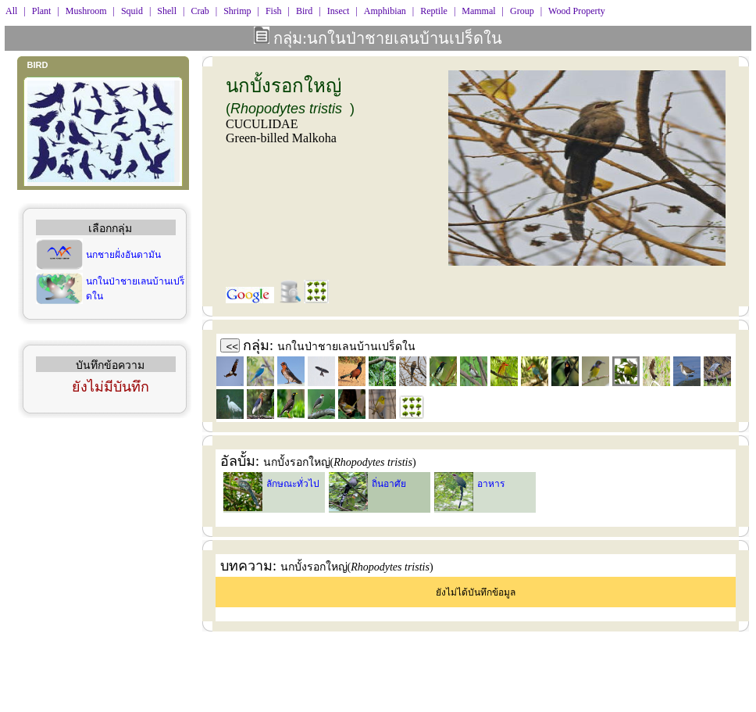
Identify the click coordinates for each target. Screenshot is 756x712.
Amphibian (385, 10)
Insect (338, 10)
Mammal (478, 10)
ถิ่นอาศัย (389, 483)
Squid (132, 10)
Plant (42, 10)
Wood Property (576, 10)
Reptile (434, 10)
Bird (304, 10)
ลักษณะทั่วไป (292, 483)
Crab (200, 10)
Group (522, 10)
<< (232, 346)
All (11, 10)
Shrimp (237, 10)
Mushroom (86, 10)
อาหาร (491, 483)
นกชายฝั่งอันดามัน (123, 254)
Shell (167, 10)
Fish (274, 10)
